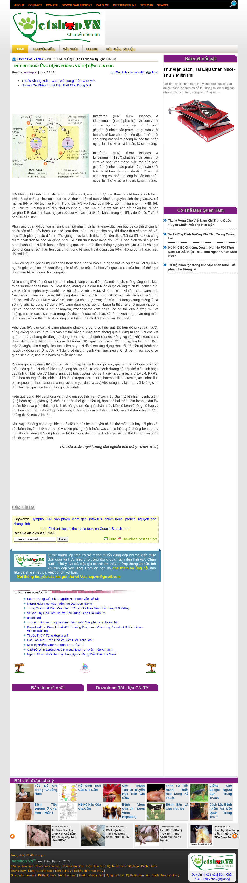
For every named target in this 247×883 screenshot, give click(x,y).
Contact (35, 5)
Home (20, 49)
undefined (34, 618)
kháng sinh (22, 524)
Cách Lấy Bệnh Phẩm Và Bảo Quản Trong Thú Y (221, 811)
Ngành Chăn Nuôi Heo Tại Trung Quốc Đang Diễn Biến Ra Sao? (72, 654)
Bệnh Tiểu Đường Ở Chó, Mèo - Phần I (46, 809)
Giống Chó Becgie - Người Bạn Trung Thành (221, 792)
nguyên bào (147, 519)
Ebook (91, 49)
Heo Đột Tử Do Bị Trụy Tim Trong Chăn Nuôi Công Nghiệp (171, 835)
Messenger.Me (124, 5)
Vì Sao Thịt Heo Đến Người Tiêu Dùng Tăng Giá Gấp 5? (66, 613)
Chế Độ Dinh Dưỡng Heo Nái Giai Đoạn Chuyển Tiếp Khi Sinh (70, 649)
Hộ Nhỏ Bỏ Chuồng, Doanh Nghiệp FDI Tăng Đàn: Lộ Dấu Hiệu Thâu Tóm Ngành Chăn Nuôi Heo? (202, 251)
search (163, 5)
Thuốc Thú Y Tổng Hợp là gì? (47, 635)
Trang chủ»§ (14, 59)
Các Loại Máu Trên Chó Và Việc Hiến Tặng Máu (60, 640)
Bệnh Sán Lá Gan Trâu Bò (177, 806)
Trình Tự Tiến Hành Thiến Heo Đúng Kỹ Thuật (177, 792)
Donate (52, 5)
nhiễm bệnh (113, 519)
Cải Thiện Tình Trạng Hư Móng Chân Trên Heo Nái (118, 833)
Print (155, 72)
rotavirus (95, 519)
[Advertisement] (171, 27)
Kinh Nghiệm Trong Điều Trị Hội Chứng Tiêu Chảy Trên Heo (227, 834)
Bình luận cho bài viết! (129, 72)
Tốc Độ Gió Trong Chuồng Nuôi (46, 790)
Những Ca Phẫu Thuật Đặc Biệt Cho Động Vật (56, 85)
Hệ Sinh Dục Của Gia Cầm (89, 788)
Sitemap (146, 5)
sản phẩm (62, 519)
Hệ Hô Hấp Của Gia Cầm (89, 806)
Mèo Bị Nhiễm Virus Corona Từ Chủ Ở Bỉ (55, 645)
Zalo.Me (102, 5)
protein (130, 519)
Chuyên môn (44, 49)
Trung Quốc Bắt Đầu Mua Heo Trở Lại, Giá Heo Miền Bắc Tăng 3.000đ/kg (78, 608)
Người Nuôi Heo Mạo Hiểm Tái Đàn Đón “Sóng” (60, 603)
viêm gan (79, 519)
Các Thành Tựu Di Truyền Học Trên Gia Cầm (133, 792)
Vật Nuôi (70, 49)
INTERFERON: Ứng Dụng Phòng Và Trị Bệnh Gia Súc (64, 66)
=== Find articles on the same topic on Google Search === (85, 528)
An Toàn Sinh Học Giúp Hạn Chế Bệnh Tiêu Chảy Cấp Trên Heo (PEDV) (64, 835)
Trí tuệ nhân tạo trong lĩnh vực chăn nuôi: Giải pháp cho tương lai (72, 622)
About (19, 5)
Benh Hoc (26, 59)
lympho (38, 519)
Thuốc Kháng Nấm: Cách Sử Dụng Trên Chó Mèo (59, 81)
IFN (49, 519)
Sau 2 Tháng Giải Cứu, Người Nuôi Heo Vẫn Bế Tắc (63, 599)
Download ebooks (77, 5)
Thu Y (40, 59)
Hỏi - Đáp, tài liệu (120, 49)
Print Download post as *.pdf (130, 539)
